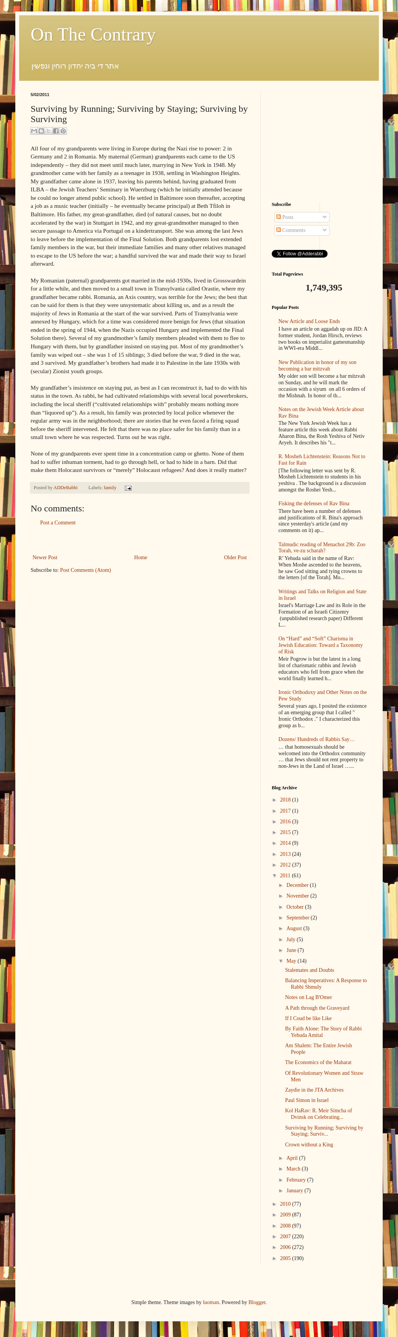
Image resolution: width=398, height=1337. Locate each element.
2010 (286, 1204)
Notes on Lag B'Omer (308, 997)
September (298, 918)
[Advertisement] (139, 540)
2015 (286, 832)
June (291, 950)
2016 (286, 821)
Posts (285, 217)
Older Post (235, 557)
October (295, 907)
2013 (286, 854)
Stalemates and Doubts (309, 970)
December (298, 885)
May (291, 961)
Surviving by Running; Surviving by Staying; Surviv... (324, 1131)
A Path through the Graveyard (317, 1008)
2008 (286, 1226)
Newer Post (45, 557)
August (294, 928)
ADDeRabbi (66, 487)
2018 (286, 800)
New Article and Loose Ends (309, 321)
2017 (286, 811)
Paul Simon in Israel (307, 1100)
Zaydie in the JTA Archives (314, 1090)
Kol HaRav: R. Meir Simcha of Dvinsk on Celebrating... (318, 1114)
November (298, 896)
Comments (290, 230)
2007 (286, 1236)
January (295, 1190)
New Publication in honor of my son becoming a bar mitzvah (318, 365)
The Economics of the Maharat (318, 1062)
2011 (286, 875)
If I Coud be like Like (308, 1018)
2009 (286, 1215)
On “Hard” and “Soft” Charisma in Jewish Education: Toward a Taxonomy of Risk (321, 645)
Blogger (256, 1302)
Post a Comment (58, 523)
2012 (286, 865)
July (291, 939)
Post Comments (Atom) (85, 570)
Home (140, 557)
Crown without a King (309, 1145)
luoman (211, 1302)
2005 (286, 1258)
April (292, 1158)
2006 (286, 1247)
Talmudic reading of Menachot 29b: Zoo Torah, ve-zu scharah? (322, 548)
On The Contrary (93, 34)
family (110, 487)
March (294, 1169)
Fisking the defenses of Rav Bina (314, 503)
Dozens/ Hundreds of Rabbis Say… (317, 739)
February (296, 1180)
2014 (286, 843)
